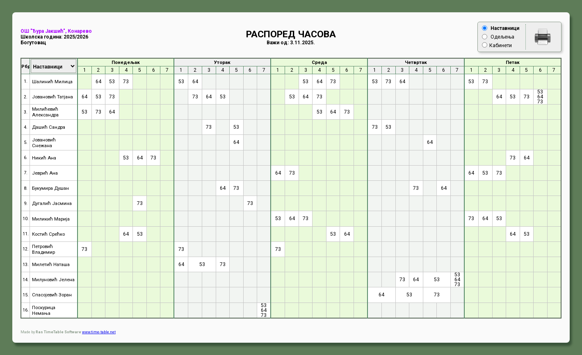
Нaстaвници (505, 28)
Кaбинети (500, 45)
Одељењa (502, 37)
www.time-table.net (99, 332)
